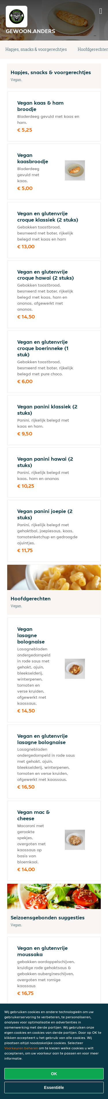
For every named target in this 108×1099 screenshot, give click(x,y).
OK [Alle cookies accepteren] (54, 1073)
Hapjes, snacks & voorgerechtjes (36, 49)
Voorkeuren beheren (21, 1048)
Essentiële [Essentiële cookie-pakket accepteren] (54, 1087)
